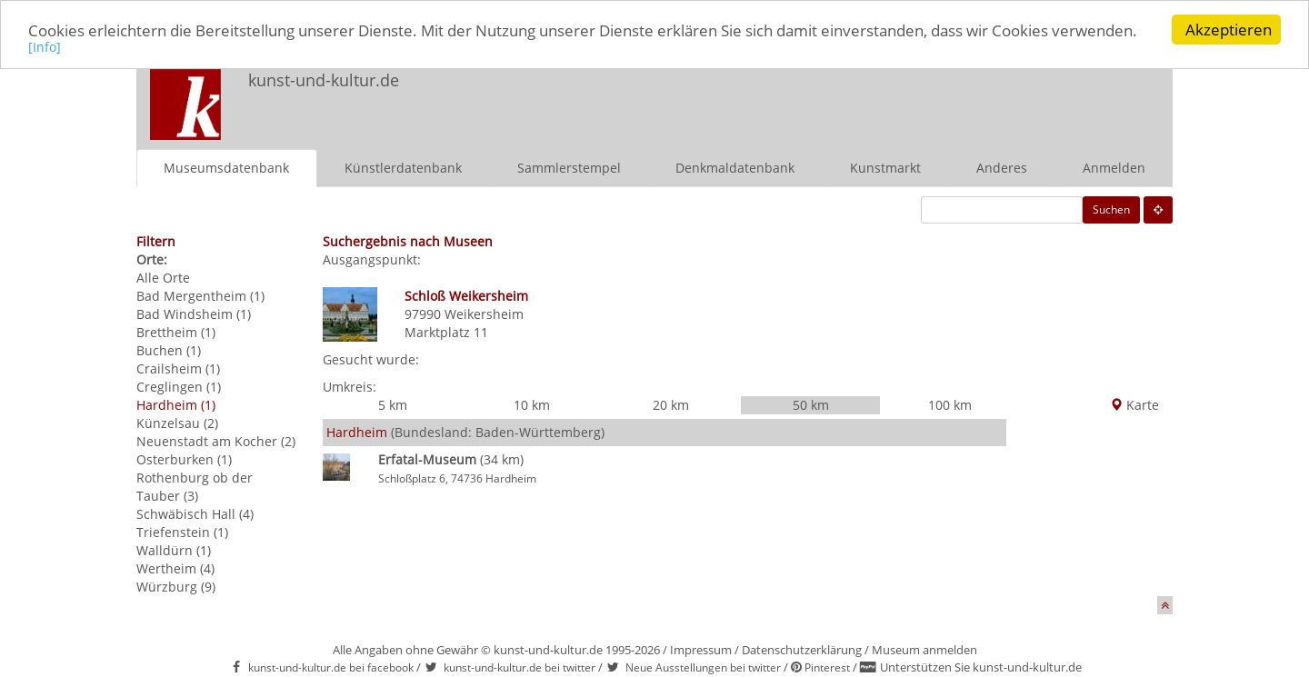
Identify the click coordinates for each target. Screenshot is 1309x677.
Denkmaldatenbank (734, 167)
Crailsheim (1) (178, 368)
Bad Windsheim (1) (193, 314)
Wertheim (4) (175, 568)
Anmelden (1114, 167)
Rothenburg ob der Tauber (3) (194, 486)
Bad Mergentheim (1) (200, 295)
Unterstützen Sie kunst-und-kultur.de (981, 667)
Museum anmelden (924, 650)
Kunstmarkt (885, 167)
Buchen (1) (168, 350)
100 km (950, 404)
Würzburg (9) (175, 586)
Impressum (701, 650)
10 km (532, 404)
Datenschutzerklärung (802, 650)
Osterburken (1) (184, 459)
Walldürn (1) (173, 550)
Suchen (1111, 209)
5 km (392, 404)
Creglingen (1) (178, 386)
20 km (671, 404)
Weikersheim (484, 314)
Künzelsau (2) (177, 423)
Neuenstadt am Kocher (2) (215, 441)
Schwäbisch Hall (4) (195, 514)
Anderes (1001, 167)
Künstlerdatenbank (403, 167)
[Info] (44, 46)
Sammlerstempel (569, 167)
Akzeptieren (1228, 29)
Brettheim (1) (175, 332)
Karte (1134, 404)
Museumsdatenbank (226, 167)
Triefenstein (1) (182, 532)
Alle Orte (163, 277)
